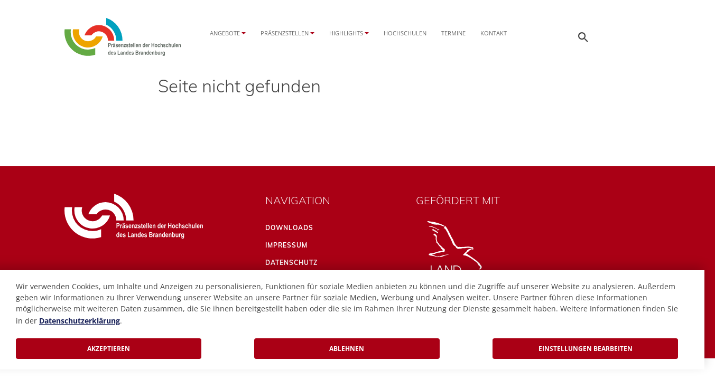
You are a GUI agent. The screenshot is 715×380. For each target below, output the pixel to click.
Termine (453, 33)
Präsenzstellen (285, 33)
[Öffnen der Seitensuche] (583, 37)
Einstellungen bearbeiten (585, 348)
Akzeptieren (108, 348)
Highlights (346, 33)
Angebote (225, 33)
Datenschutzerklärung (79, 321)
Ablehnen (346, 348)
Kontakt (493, 33)
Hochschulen (405, 33)
